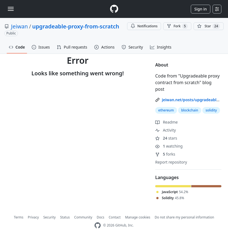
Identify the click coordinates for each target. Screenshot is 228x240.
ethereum (166, 110)
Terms (18, 217)
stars (166, 138)
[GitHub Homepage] (97, 225)
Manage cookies (137, 217)
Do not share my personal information (184, 217)
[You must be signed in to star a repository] (209, 26)
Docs (100, 217)
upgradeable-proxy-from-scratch (75, 26)
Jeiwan (19, 26)
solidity (211, 110)
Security (49, 217)
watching (169, 146)
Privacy (33, 217)
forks (165, 154)
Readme (166, 122)
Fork (177, 26)
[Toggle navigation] (11, 9)
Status (65, 217)
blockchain (189, 110)
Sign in (200, 9)
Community (83, 217)
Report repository (171, 162)
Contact (114, 217)
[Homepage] (114, 9)
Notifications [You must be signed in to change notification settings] (144, 26)
